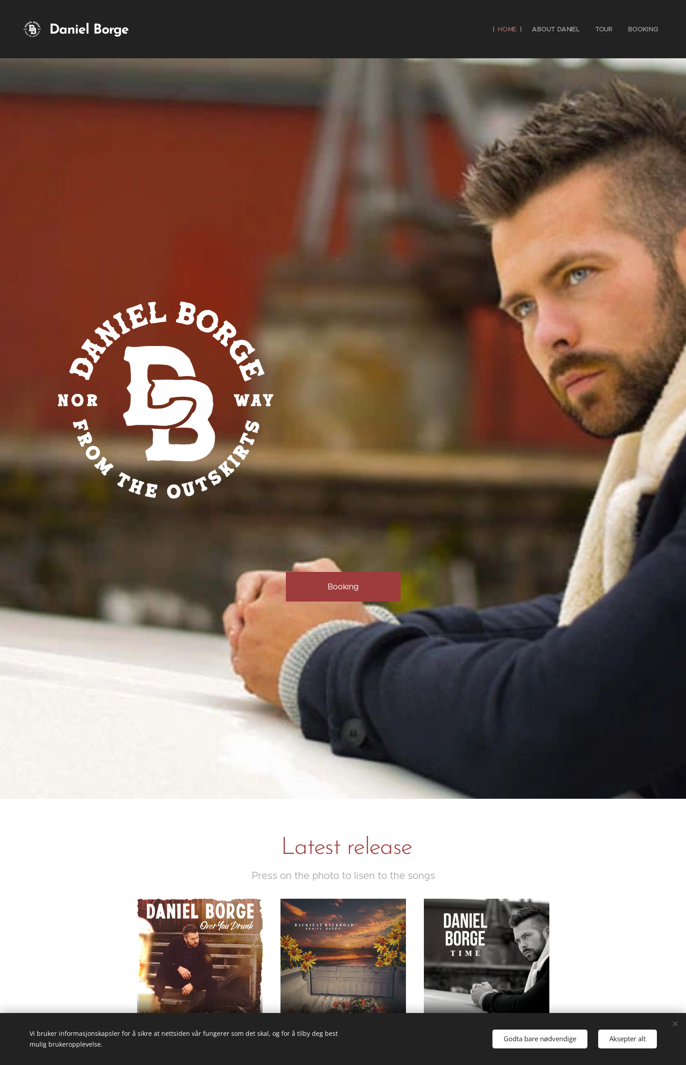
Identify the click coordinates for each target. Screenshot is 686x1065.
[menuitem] (509, 29)
